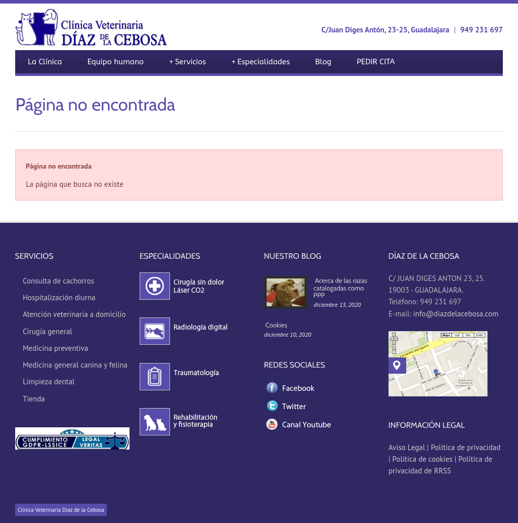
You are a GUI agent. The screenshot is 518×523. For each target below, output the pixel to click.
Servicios (187, 62)
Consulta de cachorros (58, 281)
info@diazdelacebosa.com (455, 313)
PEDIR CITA (376, 61)
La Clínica (45, 61)
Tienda (34, 399)
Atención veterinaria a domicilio (74, 314)
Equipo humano (116, 61)
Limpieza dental (49, 381)
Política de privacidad (466, 447)
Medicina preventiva (55, 348)
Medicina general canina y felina (75, 365)
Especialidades (260, 62)
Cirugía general (47, 331)
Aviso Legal (407, 447)
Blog (323, 61)
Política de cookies (423, 459)
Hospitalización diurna (59, 297)
